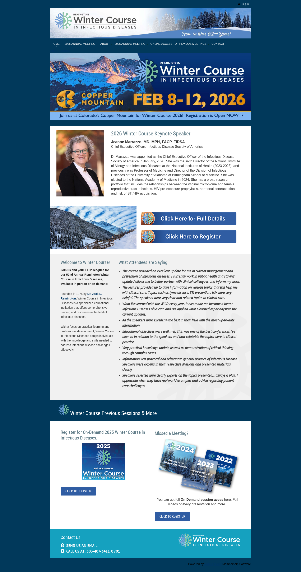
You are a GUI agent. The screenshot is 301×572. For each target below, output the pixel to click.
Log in (245, 4)
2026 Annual (60, 51)
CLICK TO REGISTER (78, 491)
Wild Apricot (213, 564)
